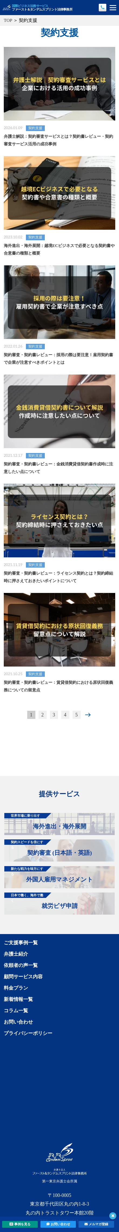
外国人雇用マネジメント (48, 874)
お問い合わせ (18, 1022)
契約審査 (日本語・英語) (48, 847)
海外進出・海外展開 (45, 821)
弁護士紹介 (16, 954)
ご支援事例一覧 (21, 942)
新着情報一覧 (18, 999)
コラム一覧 (16, 1010)
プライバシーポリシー (28, 1033)
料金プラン (16, 988)
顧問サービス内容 (23, 976)
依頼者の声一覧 (21, 965)
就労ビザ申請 (41, 901)
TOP (8, 20)
